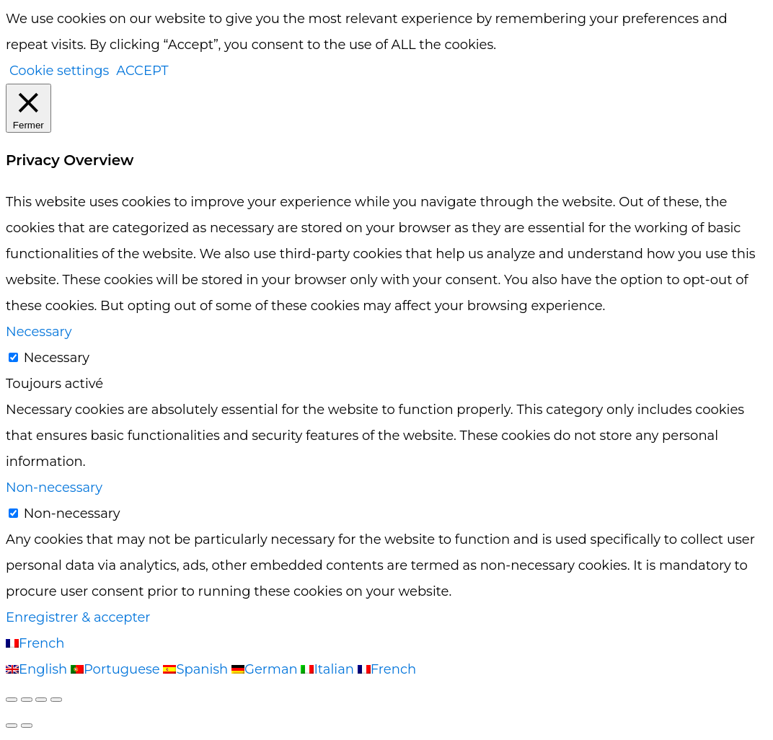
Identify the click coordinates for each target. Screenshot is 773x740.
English (38, 669)
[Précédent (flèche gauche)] (11, 725)
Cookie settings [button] (59, 71)
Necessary (56, 358)
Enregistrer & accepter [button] (78, 617)
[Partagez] (41, 699)
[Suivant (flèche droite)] (26, 725)
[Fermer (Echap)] (56, 699)
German (266, 669)
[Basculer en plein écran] (26, 699)
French (35, 643)
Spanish (197, 669)
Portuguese (117, 669)
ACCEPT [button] (142, 71)
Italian (329, 669)
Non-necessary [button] (54, 487)
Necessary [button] (38, 332)
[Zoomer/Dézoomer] (11, 699)
